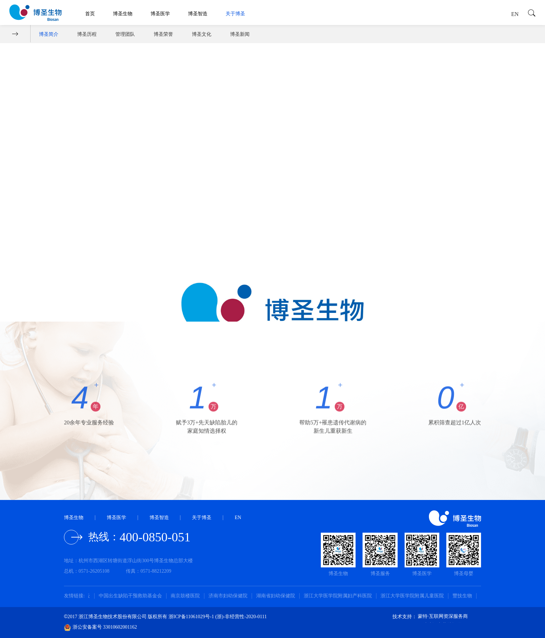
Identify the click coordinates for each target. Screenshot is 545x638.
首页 (90, 13)
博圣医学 (160, 13)
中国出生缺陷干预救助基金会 (133, 595)
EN (515, 14)
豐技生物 (465, 595)
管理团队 (125, 34)
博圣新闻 (240, 34)
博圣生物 (122, 13)
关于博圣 (235, 13)
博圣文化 (201, 34)
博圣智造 (198, 13)
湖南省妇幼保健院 (278, 595)
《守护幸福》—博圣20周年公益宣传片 (111, 261)
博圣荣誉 (163, 34)
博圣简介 (48, 34)
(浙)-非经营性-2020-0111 (241, 616)
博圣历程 (87, 34)
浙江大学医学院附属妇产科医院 (341, 595)
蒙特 (423, 616)
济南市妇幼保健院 (230, 595)
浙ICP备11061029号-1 (192, 616)
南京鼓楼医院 (188, 595)
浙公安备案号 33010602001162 (100, 627)
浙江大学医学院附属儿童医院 (415, 595)
